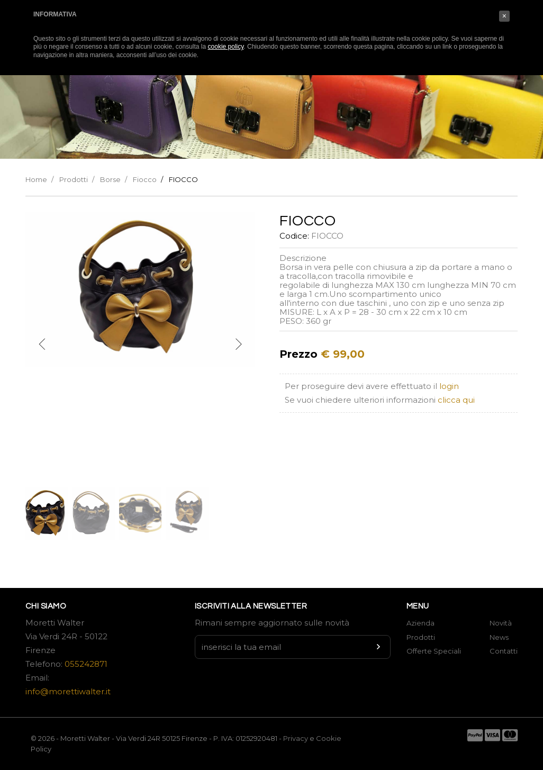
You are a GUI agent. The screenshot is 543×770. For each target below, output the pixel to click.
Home (36, 179)
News (499, 637)
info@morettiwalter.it (68, 691)
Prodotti (73, 179)
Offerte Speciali (433, 651)
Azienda (420, 623)
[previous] (42, 344)
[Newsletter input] (293, 647)
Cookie (328, 738)
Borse (110, 179)
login (449, 386)
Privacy (295, 738)
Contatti (504, 651)
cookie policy (226, 46)
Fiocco (145, 179)
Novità (501, 623)
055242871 (86, 664)
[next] (238, 344)
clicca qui (456, 400)
